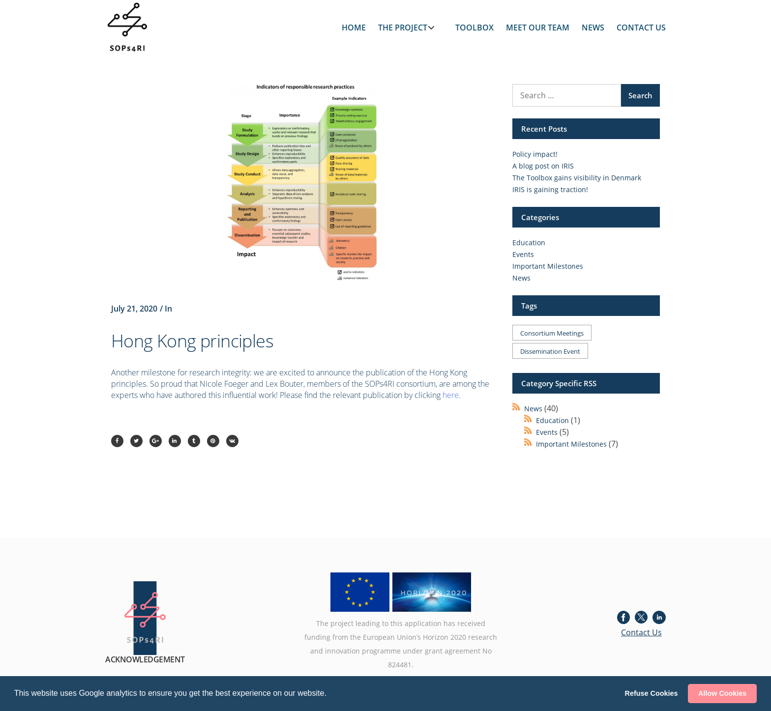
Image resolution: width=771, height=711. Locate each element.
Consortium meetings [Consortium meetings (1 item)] (552, 333)
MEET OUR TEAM (537, 27)
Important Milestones (547, 266)
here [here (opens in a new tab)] (451, 395)
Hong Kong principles (192, 341)
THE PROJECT (402, 27)
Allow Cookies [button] (722, 693)
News (521, 278)
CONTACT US (641, 27)
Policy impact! (535, 154)
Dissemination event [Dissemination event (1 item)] (550, 351)
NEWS (593, 27)
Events (523, 254)
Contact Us (641, 632)
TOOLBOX (474, 27)
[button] (329, 694)
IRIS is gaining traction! (550, 189)
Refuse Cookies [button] (651, 693)
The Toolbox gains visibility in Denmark (576, 177)
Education (528, 242)
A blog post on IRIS (543, 166)
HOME (354, 27)
